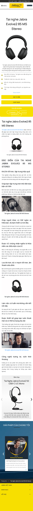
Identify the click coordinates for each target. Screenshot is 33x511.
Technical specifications (19, 113)
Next (30, 453)
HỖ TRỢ (3, 494)
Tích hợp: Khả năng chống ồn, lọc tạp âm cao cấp (17, 88)
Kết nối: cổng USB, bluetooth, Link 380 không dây (17, 83)
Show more (16, 92)
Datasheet (12, 112)
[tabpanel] (16, 47)
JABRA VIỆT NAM (6, 485)
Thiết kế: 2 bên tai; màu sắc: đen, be (14, 79)
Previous (3, 453)
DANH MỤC (4, 489)
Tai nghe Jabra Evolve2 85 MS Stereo (12, 130)
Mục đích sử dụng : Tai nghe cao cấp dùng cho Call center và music (17, 75)
